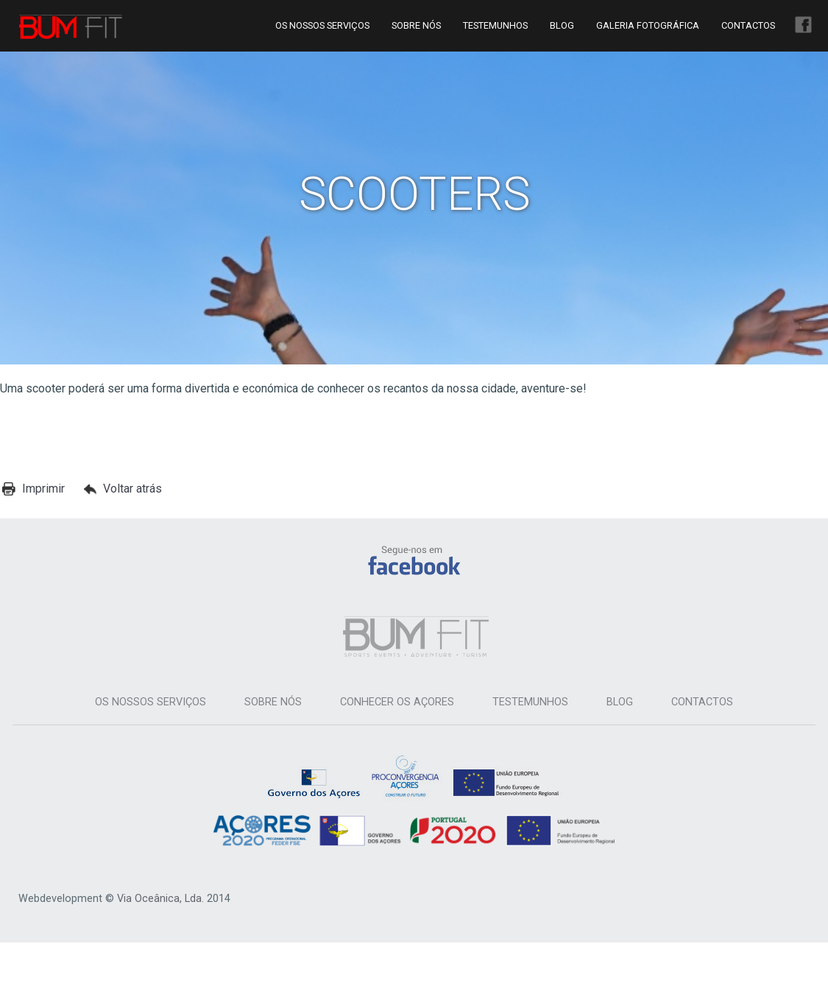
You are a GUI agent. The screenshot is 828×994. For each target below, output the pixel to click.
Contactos (748, 25)
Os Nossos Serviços (322, 25)
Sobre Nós (416, 25)
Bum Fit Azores (70, 26)
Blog (562, 25)
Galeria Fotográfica (647, 25)
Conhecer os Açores (397, 702)
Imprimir (43, 489)
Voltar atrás (132, 489)
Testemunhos (495, 25)
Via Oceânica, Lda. (160, 898)
